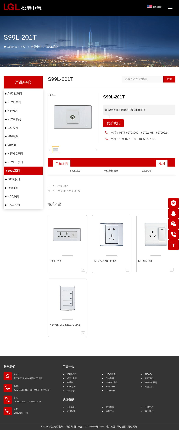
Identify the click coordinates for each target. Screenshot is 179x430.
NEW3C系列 (15, 162)
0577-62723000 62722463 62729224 (143, 132)
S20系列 (13, 127)
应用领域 (71, 411)
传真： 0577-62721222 (21, 411)
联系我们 (113, 123)
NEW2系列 (14, 119)
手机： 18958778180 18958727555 (27, 399)
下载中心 (149, 407)
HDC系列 (13, 196)
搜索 (169, 79)
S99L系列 (52, 46)
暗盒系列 (13, 187)
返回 (162, 163)
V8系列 (12, 145)
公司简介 (71, 407)
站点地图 (110, 426)
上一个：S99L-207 (58, 186)
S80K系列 (14, 179)
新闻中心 (110, 411)
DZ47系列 (14, 205)
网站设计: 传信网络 (127, 426)
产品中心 (36, 46)
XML (101, 426)
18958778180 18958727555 (137, 139)
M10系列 (13, 136)
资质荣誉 (110, 407)
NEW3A (12, 110)
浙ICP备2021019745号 (86, 426)
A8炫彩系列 (15, 93)
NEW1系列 (14, 102)
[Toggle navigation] (170, 7)
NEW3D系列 (15, 153)
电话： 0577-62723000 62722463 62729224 (32, 388)
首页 (23, 46)
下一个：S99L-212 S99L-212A (64, 191)
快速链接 (68, 399)
